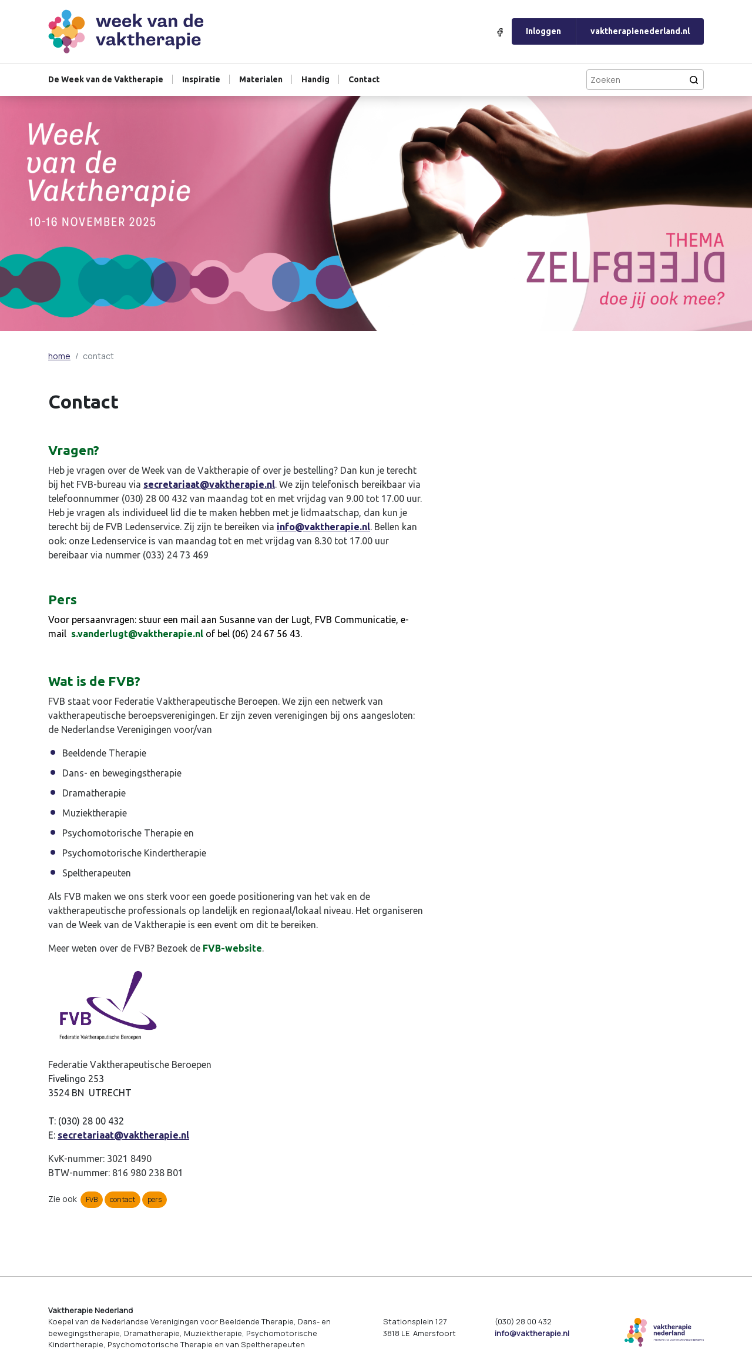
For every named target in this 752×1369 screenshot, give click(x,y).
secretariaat (86, 1135)
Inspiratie (201, 79)
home (59, 356)
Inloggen (543, 31)
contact (122, 1199)
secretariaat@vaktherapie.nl (209, 484)
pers (154, 1199)
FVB (92, 1199)
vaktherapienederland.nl (640, 31)
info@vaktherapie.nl (323, 526)
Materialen (261, 79)
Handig (315, 79)
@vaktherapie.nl (151, 1135)
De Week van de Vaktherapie (105, 79)
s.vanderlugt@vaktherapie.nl (137, 633)
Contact (364, 79)
